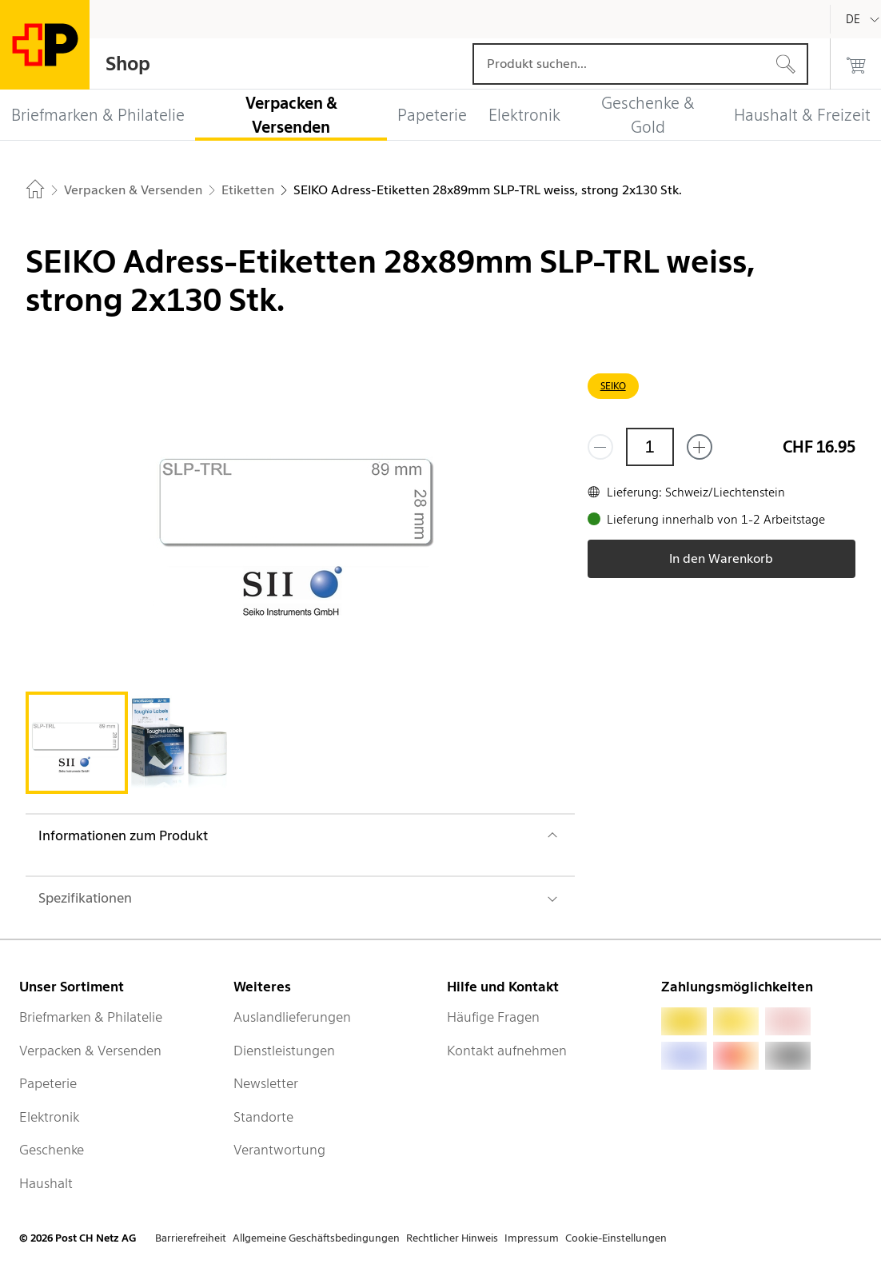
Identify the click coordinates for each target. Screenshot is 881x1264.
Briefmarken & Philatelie (90, 1017)
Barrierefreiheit (190, 1238)
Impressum (531, 1238)
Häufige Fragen (493, 1017)
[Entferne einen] (600, 447)
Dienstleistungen (284, 1051)
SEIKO (613, 386)
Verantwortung (279, 1150)
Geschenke (51, 1150)
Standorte (263, 1117)
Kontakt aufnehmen (507, 1051)
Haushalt (46, 1183)
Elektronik (49, 1117)
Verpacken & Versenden (90, 1051)
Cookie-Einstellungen (616, 1238)
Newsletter (265, 1083)
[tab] (77, 743)
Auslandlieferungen (292, 1017)
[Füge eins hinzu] (699, 447)
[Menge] (650, 447)
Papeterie (48, 1083)
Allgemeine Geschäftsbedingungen (316, 1238)
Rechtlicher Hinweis (452, 1238)
